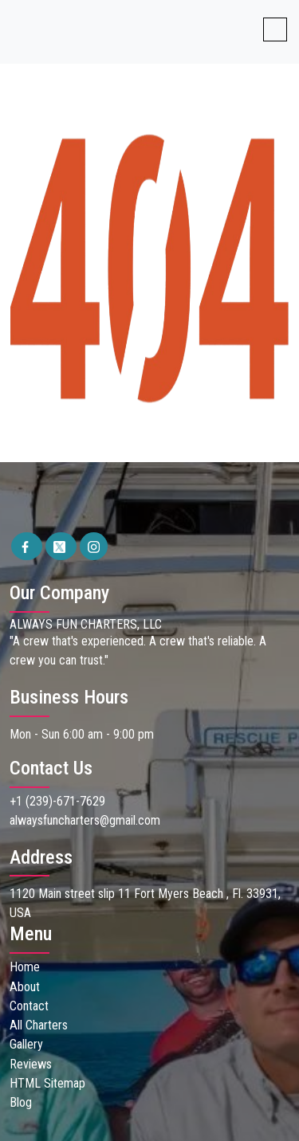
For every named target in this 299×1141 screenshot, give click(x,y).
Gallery (26, 1043)
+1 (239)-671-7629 (57, 801)
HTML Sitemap (47, 1081)
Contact (29, 1005)
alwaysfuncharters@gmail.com (85, 820)
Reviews (31, 1062)
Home (25, 966)
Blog (21, 1100)
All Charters (38, 1024)
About (24, 986)
